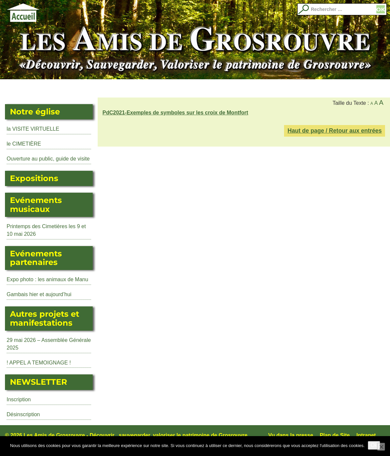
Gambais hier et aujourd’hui (39, 294)
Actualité (19, 88)
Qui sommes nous (331, 88)
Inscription (19, 399)
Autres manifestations (175, 88)
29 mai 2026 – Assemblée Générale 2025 (49, 344)
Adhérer (292, 88)
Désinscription (23, 414)
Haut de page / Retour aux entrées (334, 130)
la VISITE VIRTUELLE (33, 129)
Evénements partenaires (214, 88)
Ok (373, 445)
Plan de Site (335, 435)
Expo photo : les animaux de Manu (47, 279)
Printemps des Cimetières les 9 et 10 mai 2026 (46, 230)
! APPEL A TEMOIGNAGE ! (39, 362)
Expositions (97, 88)
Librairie (253, 88)
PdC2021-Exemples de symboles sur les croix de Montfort (175, 112)
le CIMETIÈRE (24, 144)
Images (370, 88)
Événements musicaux (136, 88)
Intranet (366, 435)
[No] (381, 447)
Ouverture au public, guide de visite (48, 159)
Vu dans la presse (290, 435)
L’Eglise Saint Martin (58, 88)
